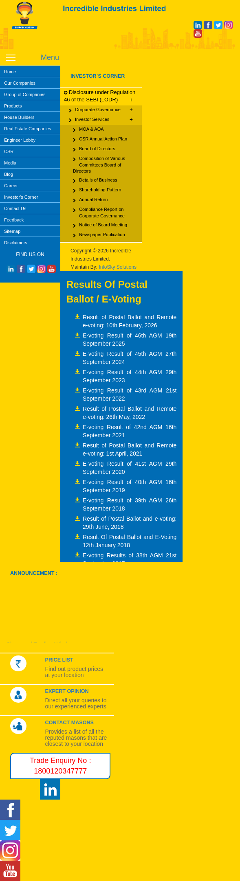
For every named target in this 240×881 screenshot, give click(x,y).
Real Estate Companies (27, 128)
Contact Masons (69, 722)
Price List (59, 660)
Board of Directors (94, 149)
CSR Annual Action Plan (100, 139)
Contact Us (15, 208)
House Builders (19, 117)
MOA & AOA (88, 130)
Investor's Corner (21, 197)
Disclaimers (15, 242)
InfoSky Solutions (118, 267)
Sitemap (12, 231)
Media (10, 162)
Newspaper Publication (99, 235)
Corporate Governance (101, 110)
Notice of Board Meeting (100, 225)
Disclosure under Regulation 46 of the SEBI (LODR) (99, 96)
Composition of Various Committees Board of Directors (99, 164)
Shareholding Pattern (97, 190)
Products (13, 105)
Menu (50, 57)
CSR (8, 151)
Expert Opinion (67, 691)
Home (10, 71)
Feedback (14, 219)
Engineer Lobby (19, 140)
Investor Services (101, 120)
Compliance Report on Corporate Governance (99, 212)
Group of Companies (25, 94)
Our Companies (19, 83)
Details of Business (95, 180)
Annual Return (90, 200)
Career (11, 185)
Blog (8, 174)
